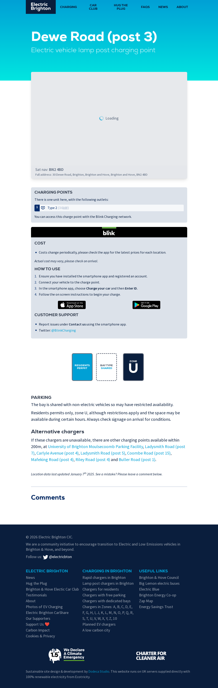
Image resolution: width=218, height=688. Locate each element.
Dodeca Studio (98, 671)
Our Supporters (38, 618)
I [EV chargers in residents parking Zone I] (94, 612)
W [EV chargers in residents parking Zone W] (99, 618)
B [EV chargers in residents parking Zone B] (118, 606)
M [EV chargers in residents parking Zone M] (110, 612)
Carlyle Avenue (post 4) (57, 453)
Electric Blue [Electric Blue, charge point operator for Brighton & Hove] (149, 589)
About (182, 7)
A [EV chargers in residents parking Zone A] (114, 606)
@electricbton (57, 556)
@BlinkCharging (63, 330)
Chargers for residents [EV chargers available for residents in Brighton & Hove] (100, 589)
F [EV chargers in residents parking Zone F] (83, 612)
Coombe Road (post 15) (148, 453)
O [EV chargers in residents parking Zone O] (119, 612)
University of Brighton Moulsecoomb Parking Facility (95, 446)
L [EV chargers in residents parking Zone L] (106, 612)
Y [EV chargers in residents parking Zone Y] (106, 618)
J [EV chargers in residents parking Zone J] (98, 612)
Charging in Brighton (107, 571)
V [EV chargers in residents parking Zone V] (95, 618)
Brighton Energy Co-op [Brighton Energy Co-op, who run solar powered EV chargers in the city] (157, 594)
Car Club (93, 7)
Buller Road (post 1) (137, 459)
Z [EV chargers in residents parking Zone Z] (110, 618)
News (163, 7)
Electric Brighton (47, 571)
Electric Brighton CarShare (47, 612)
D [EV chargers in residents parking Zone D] (126, 606)
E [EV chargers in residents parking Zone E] (130, 606)
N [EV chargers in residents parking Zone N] (114, 612)
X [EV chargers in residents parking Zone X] (103, 618)
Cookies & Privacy (40, 635)
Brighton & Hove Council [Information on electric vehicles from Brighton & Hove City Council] (159, 577)
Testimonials (36, 594)
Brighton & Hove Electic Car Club (52, 589)
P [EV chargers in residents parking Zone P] (123, 612)
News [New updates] (30, 577)
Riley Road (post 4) (92, 459)
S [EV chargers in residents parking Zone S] (83, 618)
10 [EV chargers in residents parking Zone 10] (115, 618)
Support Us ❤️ (37, 624)
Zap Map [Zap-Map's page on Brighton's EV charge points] (146, 600)
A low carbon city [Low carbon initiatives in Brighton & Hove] (96, 630)
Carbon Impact (38, 630)
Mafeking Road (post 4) (52, 459)
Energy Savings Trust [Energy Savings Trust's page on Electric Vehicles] (156, 606)
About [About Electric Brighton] (31, 600)
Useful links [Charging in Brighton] (153, 571)
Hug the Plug (121, 7)
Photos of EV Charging (44, 606)
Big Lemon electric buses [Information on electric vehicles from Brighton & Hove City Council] (159, 583)
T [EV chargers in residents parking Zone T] (87, 618)
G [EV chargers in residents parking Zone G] (87, 612)
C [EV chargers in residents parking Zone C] (122, 606)
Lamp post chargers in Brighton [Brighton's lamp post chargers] (108, 583)
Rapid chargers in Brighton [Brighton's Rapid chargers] (104, 577)
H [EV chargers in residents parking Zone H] (91, 612)
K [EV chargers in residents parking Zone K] (102, 612)
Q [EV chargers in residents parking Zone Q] (127, 612)
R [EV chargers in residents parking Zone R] (131, 612)
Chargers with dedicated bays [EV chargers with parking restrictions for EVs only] (106, 600)
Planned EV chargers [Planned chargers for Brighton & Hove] (99, 624)
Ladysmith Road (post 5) (102, 453)
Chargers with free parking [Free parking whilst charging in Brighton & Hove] (104, 594)
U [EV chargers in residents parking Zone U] (91, 618)
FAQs (145, 7)
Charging (68, 7)
